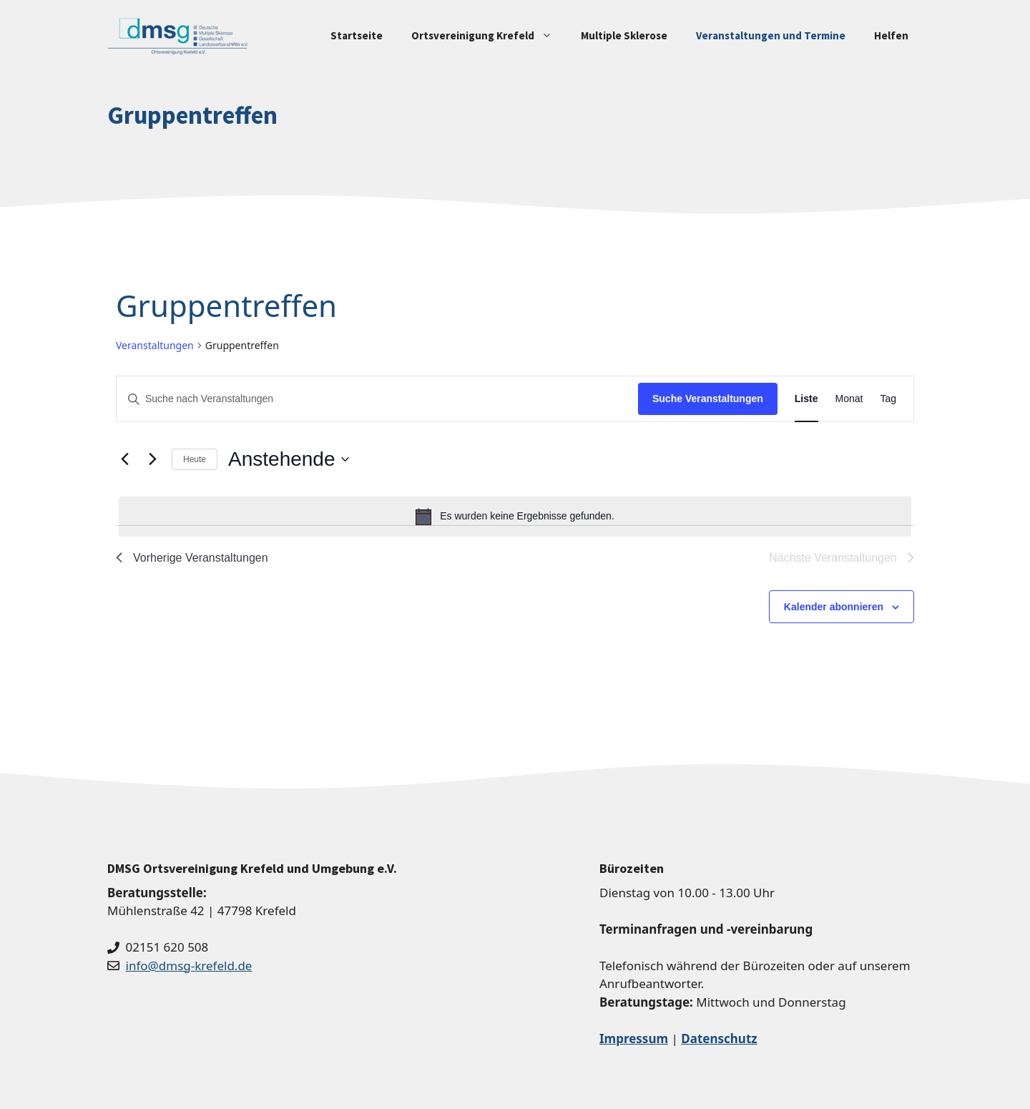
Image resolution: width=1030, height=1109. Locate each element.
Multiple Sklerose (624, 35)
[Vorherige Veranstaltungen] (124, 459)
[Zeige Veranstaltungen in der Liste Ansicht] (806, 398)
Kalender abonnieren (833, 606)
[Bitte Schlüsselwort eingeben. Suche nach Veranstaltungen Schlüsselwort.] (377, 398)
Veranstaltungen (155, 345)
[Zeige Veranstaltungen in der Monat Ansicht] (849, 398)
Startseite (356, 35)
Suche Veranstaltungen (707, 398)
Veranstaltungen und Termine (770, 35)
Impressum (633, 1038)
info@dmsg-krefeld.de (189, 965)
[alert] (515, 517)
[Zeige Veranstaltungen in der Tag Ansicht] (888, 398)
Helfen (891, 35)
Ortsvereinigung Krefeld (488, 35)
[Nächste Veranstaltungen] (152, 459)
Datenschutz (719, 1038)
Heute (194, 459)
